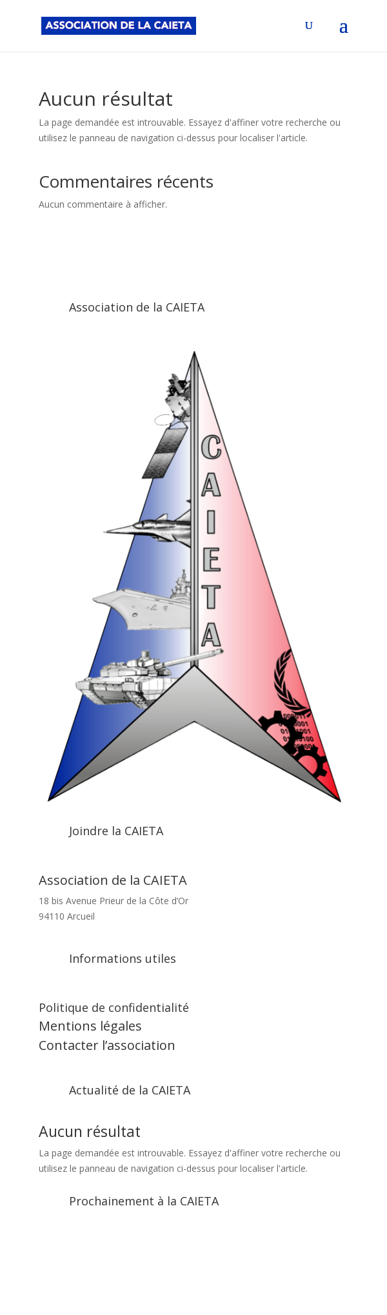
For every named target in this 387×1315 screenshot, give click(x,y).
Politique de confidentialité (114, 1007)
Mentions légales (90, 1025)
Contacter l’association (107, 1045)
